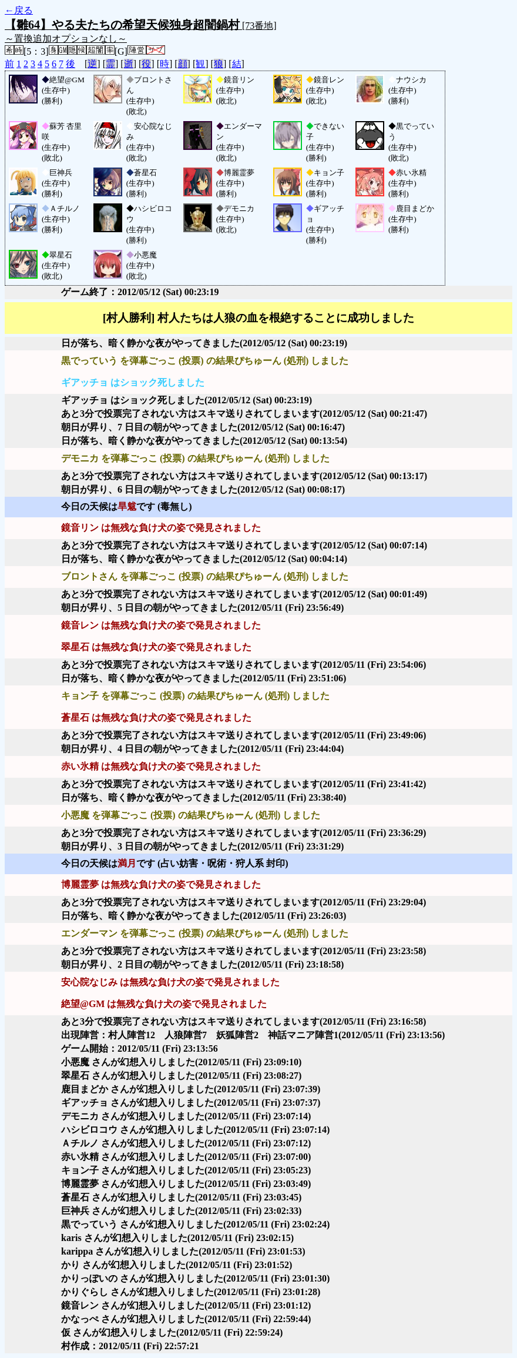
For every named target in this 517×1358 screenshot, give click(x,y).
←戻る (19, 10)
